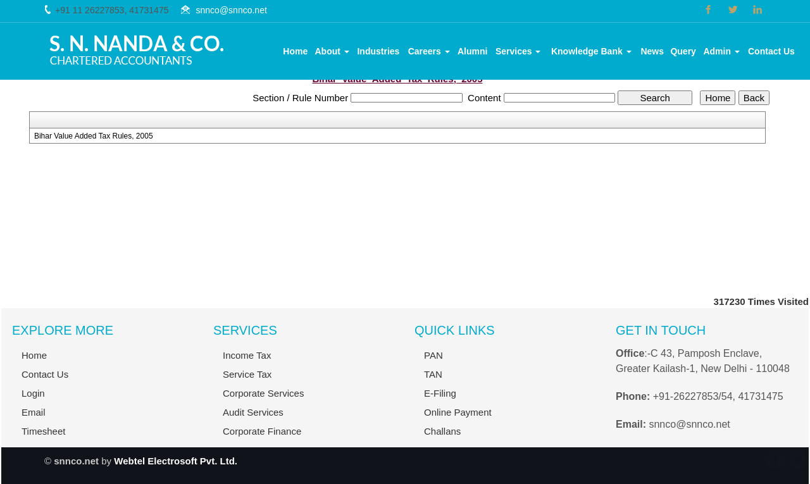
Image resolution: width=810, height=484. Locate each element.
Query (682, 51)
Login (28, 393)
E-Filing (440, 399)
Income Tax (247, 361)
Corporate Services (263, 399)
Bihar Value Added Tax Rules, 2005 (93, 136)
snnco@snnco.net (231, 10)
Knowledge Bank (591, 51)
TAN (433, 380)
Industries (378, 51)
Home (295, 51)
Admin (721, 51)
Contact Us (771, 51)
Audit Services (253, 418)
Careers (429, 51)
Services (518, 51)
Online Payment (458, 418)
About (332, 51)
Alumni (472, 51)
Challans (442, 436)
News (652, 51)
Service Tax (247, 380)
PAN (433, 361)
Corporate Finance (262, 436)
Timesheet (38, 431)
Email (28, 412)
